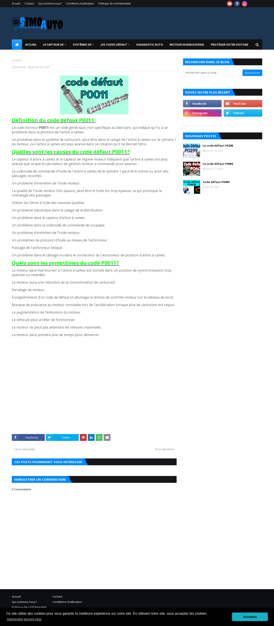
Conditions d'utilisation (80, 3)
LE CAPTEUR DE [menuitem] (53, 44)
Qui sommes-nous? (50, 3)
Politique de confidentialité (114, 3)
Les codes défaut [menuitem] (114, 44)
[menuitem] (17, 44)
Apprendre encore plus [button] (24, 619)
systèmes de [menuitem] (82, 44)
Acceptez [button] (250, 617)
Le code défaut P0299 (218, 145)
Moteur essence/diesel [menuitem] (187, 44)
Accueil (16, 3)
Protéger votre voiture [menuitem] (229, 44)
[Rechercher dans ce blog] (213, 73)
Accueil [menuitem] (31, 44)
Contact (29, 3)
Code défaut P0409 (216, 182)
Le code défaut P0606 (218, 164)
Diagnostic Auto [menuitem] (149, 44)
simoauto (20, 67)
